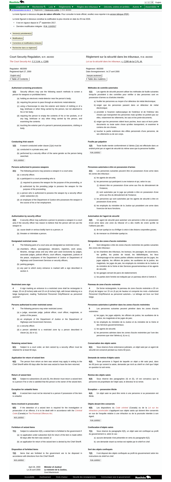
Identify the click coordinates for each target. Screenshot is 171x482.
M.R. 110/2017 (19, 160)
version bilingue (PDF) (119, 14)
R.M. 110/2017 (50, 26)
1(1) (15, 92)
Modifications (18, 38)
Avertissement (45, 477)
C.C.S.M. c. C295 (40, 61)
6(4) (15, 393)
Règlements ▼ (66, 6)
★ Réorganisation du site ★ (21, 10)
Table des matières (97, 79)
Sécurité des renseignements (84, 477)
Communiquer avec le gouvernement (115, 477)
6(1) (15, 347)
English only (15, 75)
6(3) (15, 379)
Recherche (38, 6)
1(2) (15, 146)
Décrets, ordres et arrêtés (116, 6)
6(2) (15, 361)
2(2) (15, 220)
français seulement (94, 75)
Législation (22, 6)
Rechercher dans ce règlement (24, 48)
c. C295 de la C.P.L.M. (131, 61)
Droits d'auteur (62, 477)
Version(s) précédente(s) (22, 33)
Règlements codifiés (52, 10)
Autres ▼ (137, 6)
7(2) (15, 453)
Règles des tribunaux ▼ (89, 6)
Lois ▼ (52, 6)
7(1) (15, 431)
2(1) (15, 171)
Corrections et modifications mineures (27, 43)
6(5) (15, 408)
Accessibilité (29, 477)
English (158, 2)
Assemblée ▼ (152, 6)
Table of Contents (20, 79)
